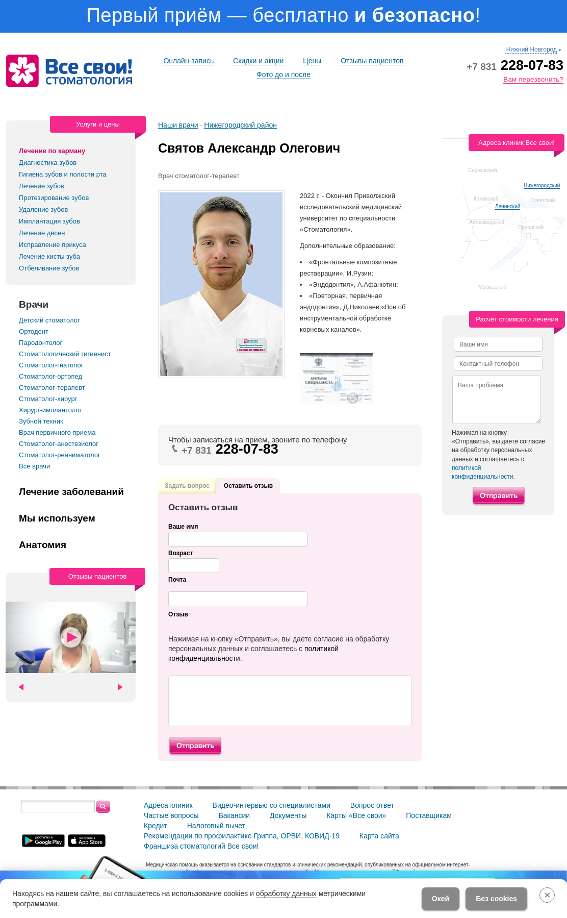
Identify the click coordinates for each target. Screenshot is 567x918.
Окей (440, 899)
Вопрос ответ (372, 805)
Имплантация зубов (49, 221)
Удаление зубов (43, 209)
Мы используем (57, 518)
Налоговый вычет (216, 826)
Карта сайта (379, 836)
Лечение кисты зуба (49, 256)
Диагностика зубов (47, 162)
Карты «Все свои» (356, 815)
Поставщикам (429, 815)
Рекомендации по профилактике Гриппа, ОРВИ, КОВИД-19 (242, 836)
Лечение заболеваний (71, 492)
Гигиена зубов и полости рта (63, 174)
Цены (312, 61)
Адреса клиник (168, 805)
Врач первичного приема (57, 432)
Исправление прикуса (52, 245)
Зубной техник (41, 421)
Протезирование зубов (54, 198)
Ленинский (507, 206)
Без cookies (496, 899)
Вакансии (234, 815)
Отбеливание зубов (49, 268)
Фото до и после (283, 74)
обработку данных (286, 893)
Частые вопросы (171, 815)
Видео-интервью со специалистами (271, 805)
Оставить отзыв (248, 485)
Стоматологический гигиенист (65, 354)
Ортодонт (33, 331)
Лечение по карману (52, 151)
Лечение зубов (41, 186)
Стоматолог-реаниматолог (59, 455)
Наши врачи (178, 125)
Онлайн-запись (188, 61)
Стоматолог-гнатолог (51, 365)
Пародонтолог (40, 342)
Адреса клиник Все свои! (516, 142)
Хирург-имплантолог (50, 410)
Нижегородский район (240, 125)
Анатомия (42, 545)
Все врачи (34, 466)
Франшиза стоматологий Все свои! (201, 846)
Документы (288, 815)
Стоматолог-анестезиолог (58, 444)
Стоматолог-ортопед (50, 376)
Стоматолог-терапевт (52, 387)
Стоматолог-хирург (48, 399)
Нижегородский (542, 185)
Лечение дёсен (42, 233)
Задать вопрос (187, 484)
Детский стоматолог (49, 320)
